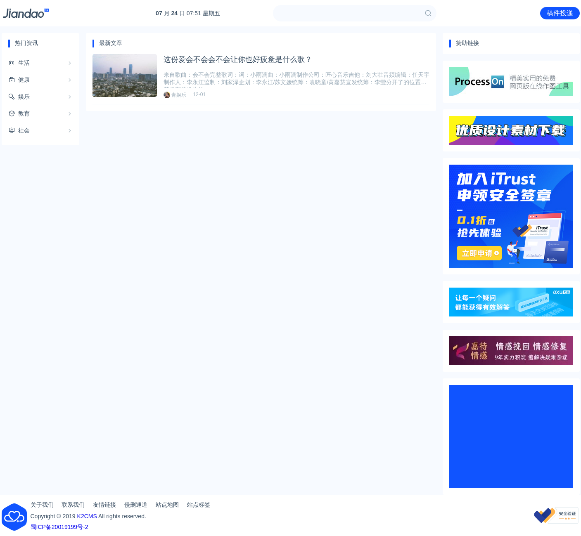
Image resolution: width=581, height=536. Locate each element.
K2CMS (87, 516)
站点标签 (198, 504)
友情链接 (104, 504)
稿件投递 (560, 13)
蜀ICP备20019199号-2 (59, 527)
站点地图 (167, 504)
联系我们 (73, 504)
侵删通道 (135, 504)
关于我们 (42, 504)
